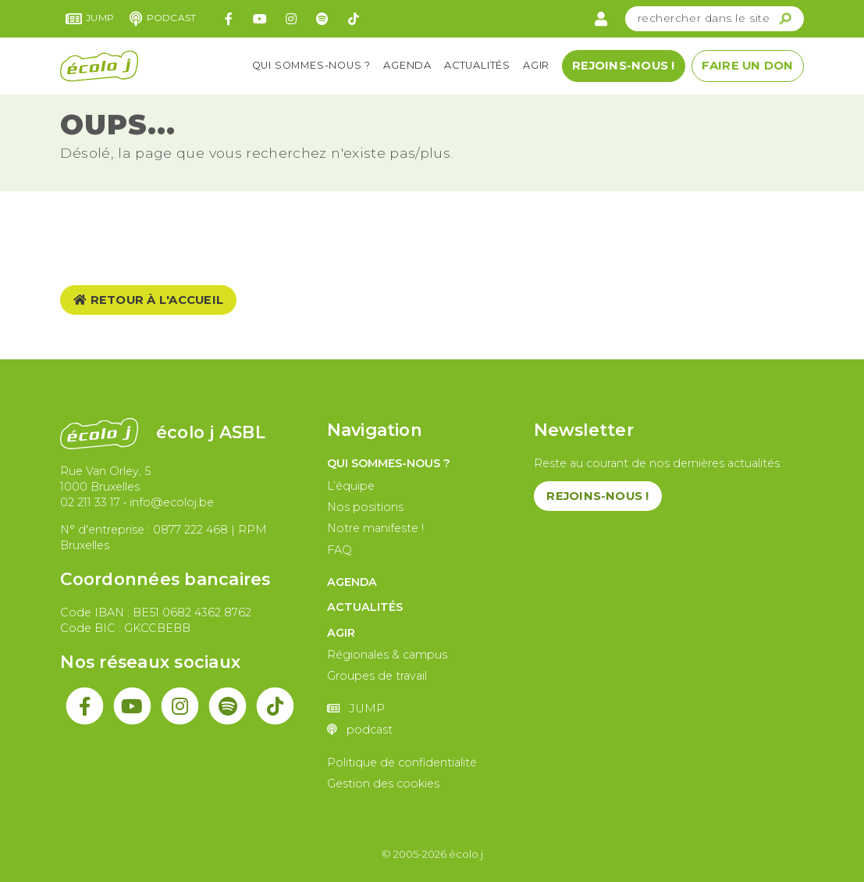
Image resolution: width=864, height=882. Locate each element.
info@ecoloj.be (172, 502)
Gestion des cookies (383, 784)
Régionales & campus (387, 655)
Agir (536, 65)
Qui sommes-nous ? (312, 65)
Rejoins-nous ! (623, 66)
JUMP (90, 19)
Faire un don (748, 66)
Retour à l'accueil (148, 300)
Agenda (407, 65)
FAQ (339, 550)
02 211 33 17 (90, 502)
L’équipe (351, 486)
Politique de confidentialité (402, 762)
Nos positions (365, 507)
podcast (163, 19)
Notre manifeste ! (375, 528)
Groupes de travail (377, 676)
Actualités (477, 65)
